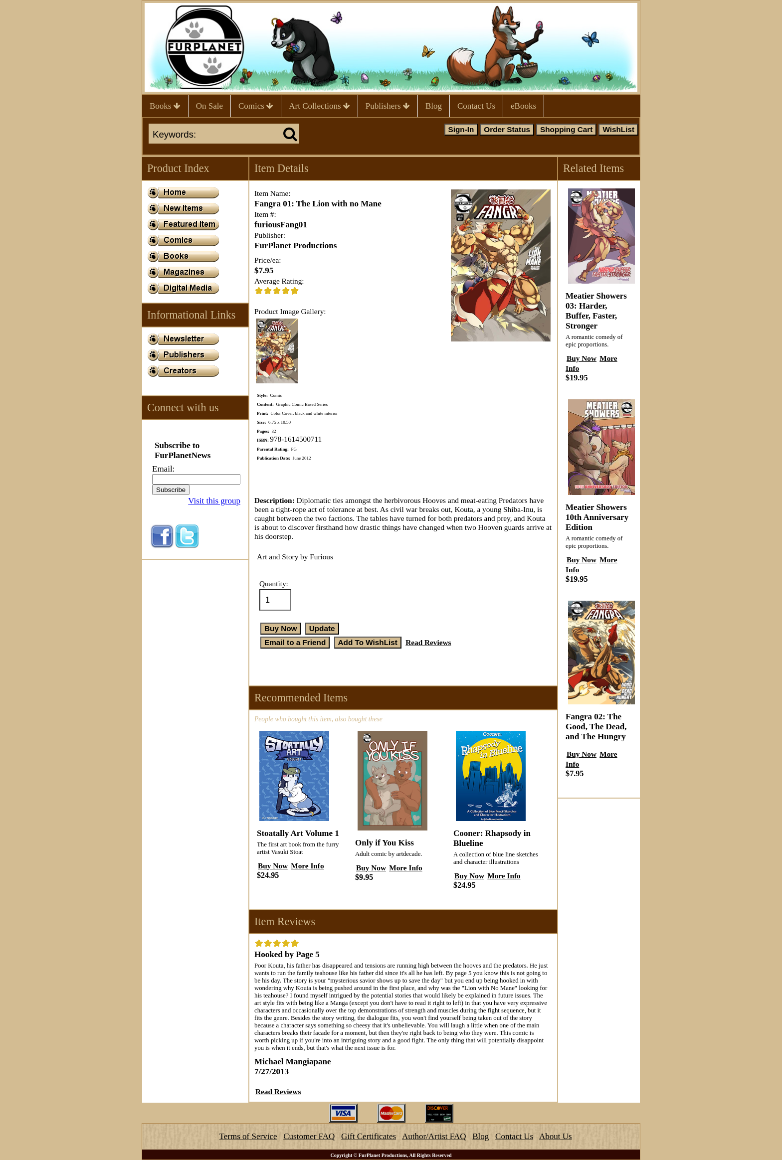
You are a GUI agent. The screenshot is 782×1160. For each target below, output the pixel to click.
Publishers (388, 106)
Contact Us (476, 106)
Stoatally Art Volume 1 (298, 833)
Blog (433, 106)
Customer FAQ (309, 1136)
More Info (307, 865)
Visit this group (214, 500)
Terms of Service (248, 1136)
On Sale (209, 106)
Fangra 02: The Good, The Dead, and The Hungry (596, 726)
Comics (255, 106)
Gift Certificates (368, 1136)
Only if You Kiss (384, 842)
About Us (555, 1136)
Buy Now (273, 865)
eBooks (523, 106)
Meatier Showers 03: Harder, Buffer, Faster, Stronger (596, 311)
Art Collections (319, 106)
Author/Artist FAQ (434, 1136)
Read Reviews (428, 642)
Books (165, 106)
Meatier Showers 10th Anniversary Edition (597, 517)
